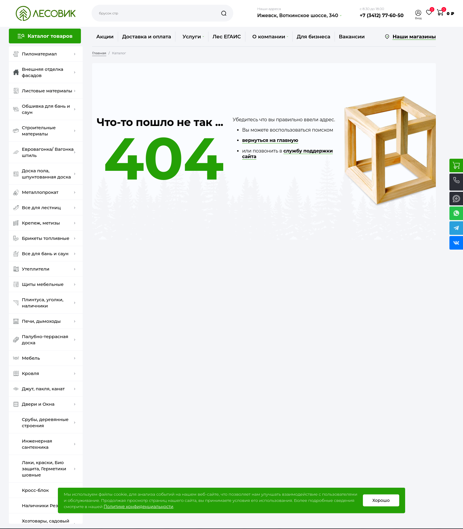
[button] (418, 13)
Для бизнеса (313, 37)
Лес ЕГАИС (227, 37)
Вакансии (352, 37)
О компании (270, 37)
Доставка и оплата (146, 37)
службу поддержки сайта (287, 153)
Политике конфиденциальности (138, 506)
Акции (105, 37)
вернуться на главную (270, 140)
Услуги (193, 37)
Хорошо (381, 500)
